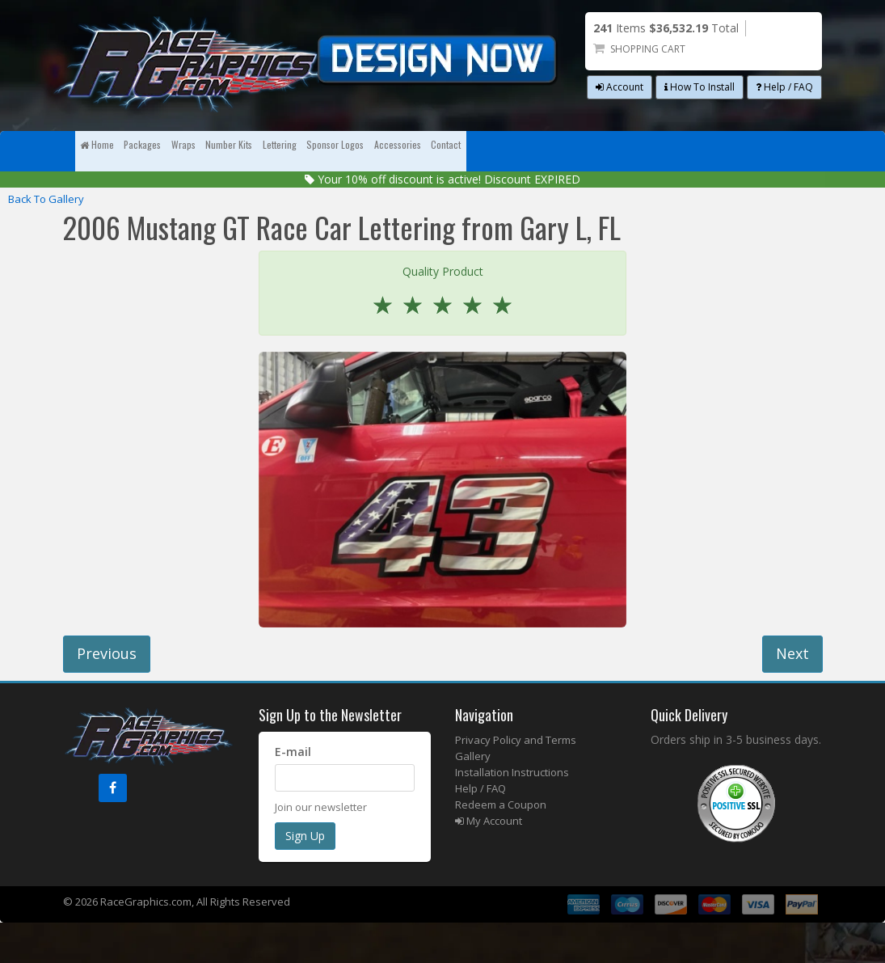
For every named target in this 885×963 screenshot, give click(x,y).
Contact (116, 191)
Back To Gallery (46, 239)
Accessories (680, 151)
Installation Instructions (512, 812)
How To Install (699, 87)
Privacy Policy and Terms (515, 780)
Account (619, 87)
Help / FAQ (784, 87)
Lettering (468, 151)
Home (118, 151)
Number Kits (372, 151)
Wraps (284, 151)
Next (792, 693)
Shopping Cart (647, 49)
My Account (488, 861)
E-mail (293, 792)
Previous (107, 693)
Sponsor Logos (570, 151)
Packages (204, 151)
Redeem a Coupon (500, 845)
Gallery (473, 796)
